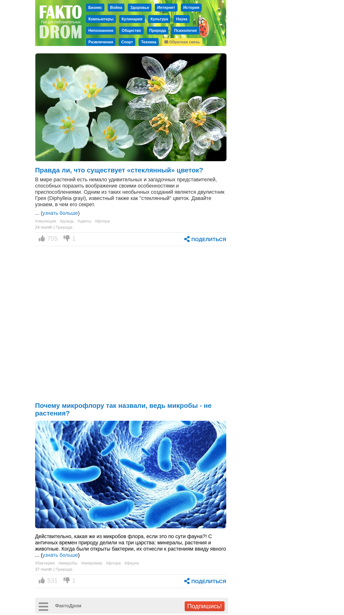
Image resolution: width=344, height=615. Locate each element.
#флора (102, 221)
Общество (131, 30)
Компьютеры (100, 19)
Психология (185, 30)
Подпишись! (204, 606)
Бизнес (95, 7)
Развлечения (100, 42)
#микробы (67, 563)
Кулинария (132, 19)
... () (57, 213)
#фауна (131, 563)
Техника (148, 42)
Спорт (127, 42)
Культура (159, 19)
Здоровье (139, 7)
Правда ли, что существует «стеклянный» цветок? (119, 170)
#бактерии (45, 563)
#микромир (91, 563)
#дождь (67, 221)
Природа (157, 30)
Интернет (166, 7)
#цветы (84, 221)
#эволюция (45, 221)
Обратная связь (182, 42)
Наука (181, 19)
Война (116, 7)
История (191, 7)
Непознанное (100, 30)
